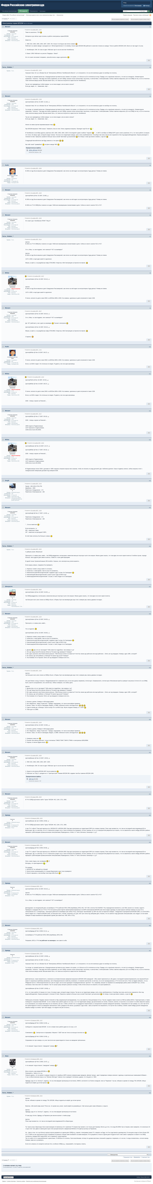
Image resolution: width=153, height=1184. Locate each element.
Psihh (7, 165)
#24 (150, 842)
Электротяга (60, 15)
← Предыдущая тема (127, 1157)
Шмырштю (8, 586)
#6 (150, 215)
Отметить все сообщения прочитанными (36, 1181)
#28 (150, 1017)
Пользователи (34, 11)
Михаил (7, 26)
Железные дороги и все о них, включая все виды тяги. (40, 15)
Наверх (4, 1181)
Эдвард (7, 815)
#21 (150, 752)
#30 (150, 1092)
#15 (150, 507)
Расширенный (151, 11)
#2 (150, 67)
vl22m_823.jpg (33, 150)
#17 (150, 586)
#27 (150, 950)
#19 (150, 667)
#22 (150, 794)
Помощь (146, 6)
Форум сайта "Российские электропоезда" (13, 15)
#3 (150, 96)
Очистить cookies (20, 1181)
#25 (150, 883)
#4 (150, 165)
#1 (150, 26)
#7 (150, 236)
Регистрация (138, 5)
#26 (150, 925)
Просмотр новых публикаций (141, 15)
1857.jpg (31, 779)
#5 (150, 190)
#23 (150, 815)
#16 (150, 546)
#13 (150, 439)
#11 (150, 373)
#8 (150, 273)
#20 (150, 719)
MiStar (7, 273)
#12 (150, 410)
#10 (150, 346)
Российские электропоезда (9, 11)
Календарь (42, 11)
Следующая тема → (146, 1157)
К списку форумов (11, 1181)
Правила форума (127, 15)
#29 (150, 1056)
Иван (6, 1056)
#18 (150, 613)
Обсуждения (23, 11)
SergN (7, 480)
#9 (150, 308)
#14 (150, 480)
